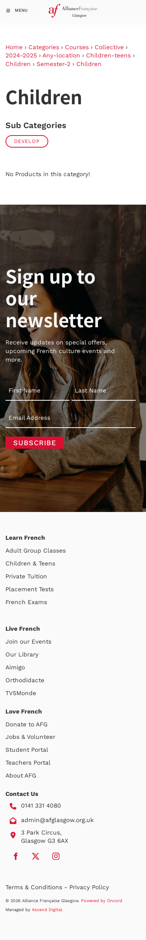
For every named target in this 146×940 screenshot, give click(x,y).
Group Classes (44, 550)
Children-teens (108, 55)
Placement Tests (29, 589)
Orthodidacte (24, 680)
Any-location (61, 55)
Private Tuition (26, 576)
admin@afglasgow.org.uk (57, 820)
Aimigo (15, 667)
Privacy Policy (89, 887)
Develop (27, 141)
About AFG (20, 775)
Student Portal (26, 749)
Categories (43, 47)
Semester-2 (53, 64)
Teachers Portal (28, 762)
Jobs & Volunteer (30, 736)
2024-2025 (21, 55)
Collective (109, 47)
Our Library (22, 654)
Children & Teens (30, 563)
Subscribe (34, 443)
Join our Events (28, 641)
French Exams (26, 602)
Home (14, 47)
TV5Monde (20, 693)
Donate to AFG (26, 724)
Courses (77, 47)
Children (18, 64)
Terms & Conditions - (37, 887)
